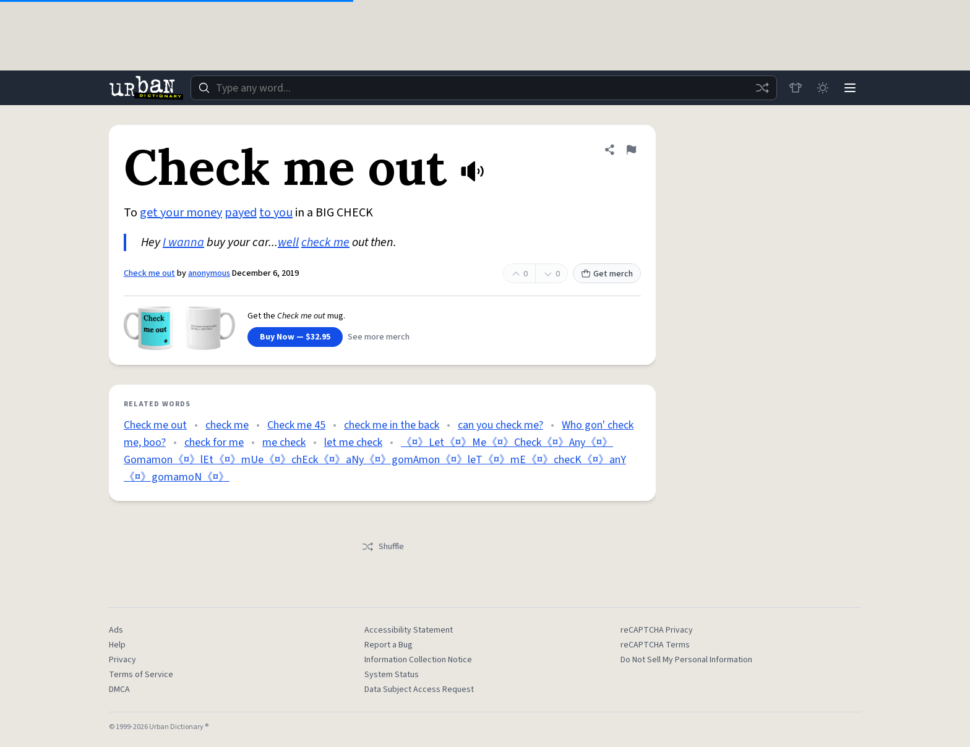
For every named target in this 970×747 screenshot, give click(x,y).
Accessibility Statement (408, 630)
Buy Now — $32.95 (295, 337)
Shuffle (382, 546)
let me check (353, 442)
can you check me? (500, 425)
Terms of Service (141, 674)
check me (325, 242)
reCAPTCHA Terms (655, 645)
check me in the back (391, 425)
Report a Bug (388, 645)
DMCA (119, 689)
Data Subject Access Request (419, 689)
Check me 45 (296, 425)
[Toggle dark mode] (823, 88)
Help (117, 645)
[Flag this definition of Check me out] (631, 150)
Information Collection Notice (418, 660)
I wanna (183, 242)
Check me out (149, 273)
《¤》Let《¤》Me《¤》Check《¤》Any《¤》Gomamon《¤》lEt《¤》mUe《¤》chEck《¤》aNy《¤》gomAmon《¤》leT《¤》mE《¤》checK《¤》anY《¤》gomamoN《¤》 (375, 460)
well (288, 242)
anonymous (209, 273)
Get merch (607, 274)
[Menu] (850, 88)
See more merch (379, 337)
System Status (391, 674)
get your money (181, 212)
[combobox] (484, 87)
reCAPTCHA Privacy (656, 630)
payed (241, 212)
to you (276, 212)
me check (284, 442)
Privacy (122, 660)
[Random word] (762, 87)
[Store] (795, 88)
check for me (214, 442)
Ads (116, 630)
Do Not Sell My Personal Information (686, 660)
